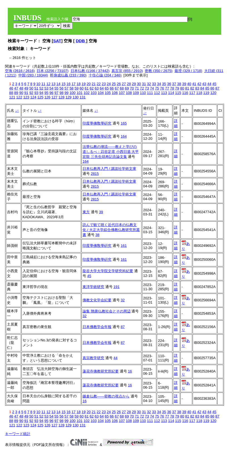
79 (177, 88)
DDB (81, 40)
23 (104, 84)
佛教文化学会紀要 (97, 300)
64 (102, 88)
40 (189, 84)
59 (76, 88)
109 (136, 93)
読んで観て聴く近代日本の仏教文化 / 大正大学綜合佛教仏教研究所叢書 (111, 230)
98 (61, 93)
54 (51, 88)
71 (137, 88)
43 (204, 84)
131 (82, 97)
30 (139, 84)
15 (63, 84)
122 (19, 97)
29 (134, 84)
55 (56, 88)
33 (154, 84)
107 (122, 93)
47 (16, 88)
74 (152, 88)
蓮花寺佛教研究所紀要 (101, 371)
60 (81, 88)
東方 (86, 212)
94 (41, 93)
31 (144, 84)
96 (51, 93)
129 (69, 97)
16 (68, 84)
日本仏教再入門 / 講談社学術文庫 (109, 169)
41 (194, 84)
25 (114, 84)
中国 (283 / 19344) (33, 75)
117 (192, 93)
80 (182, 88)
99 (66, 93)
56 (61, 88)
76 (162, 88)
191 (116, 287)
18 (78, 84)
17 (73, 84)
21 (94, 84)
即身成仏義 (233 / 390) (68, 75)
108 (129, 93)
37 (174, 84)
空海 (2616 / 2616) (20, 71)
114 (171, 93)
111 (150, 93)
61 (86, 88)
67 (117, 88)
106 (115, 93)
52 (41, 88)
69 (127, 88)
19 (84, 84)
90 (21, 93)
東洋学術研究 (93, 287)
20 (89, 84)
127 (54, 97)
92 (31, 93)
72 (142, 88)
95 (46, 93)
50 (31, 88)
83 (197, 88)
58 (71, 88)
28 (129, 84)
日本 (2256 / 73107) (52, 71)
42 (199, 84)
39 (184, 84)
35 (164, 84)
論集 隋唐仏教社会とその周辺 (107, 311)
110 (143, 93)
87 (217, 88)
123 (26, 97)
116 (185, 93)
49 (26, 88)
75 (157, 88)
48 (21, 88)
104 (101, 93)
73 (147, 88)
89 (16, 93)
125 (40, 97)
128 (61, 97)
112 (157, 93)
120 (213, 93)
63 (97, 88)
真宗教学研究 (93, 358)
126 (47, 97)
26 (119, 84)
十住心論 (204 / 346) (105, 75)
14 (58, 84)
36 (169, 84)
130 (76, 97)
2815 (95, 174)
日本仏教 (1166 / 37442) (90, 71)
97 (56, 93)
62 (92, 88)
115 (178, 93)
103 (94, 93)
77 (167, 88)
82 (192, 88)
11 (43, 84)
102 (87, 93)
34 (159, 84)
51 (36, 88)
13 (53, 84)
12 (48, 84)
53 (46, 88)
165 (124, 123)
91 (26, 93)
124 (33, 97)
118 (199, 93)
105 (108, 93)
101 (79, 93)
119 (206, 93)
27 (124, 84)
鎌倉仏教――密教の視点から (106, 396)
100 (72, 93)
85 (207, 88)
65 (107, 88)
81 (187, 88)
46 (11, 88)
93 (36, 93)
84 (202, 88)
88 (11, 93)
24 (109, 84)
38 (179, 84)
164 (124, 136)
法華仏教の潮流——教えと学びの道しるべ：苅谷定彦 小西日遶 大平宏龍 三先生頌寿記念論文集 (111, 152)
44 (209, 84)
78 (172, 88)
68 (122, 88)
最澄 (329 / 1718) (188, 71)
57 (66, 88)
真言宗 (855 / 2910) (127, 71)
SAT (57, 40)
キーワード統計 (17, 434)
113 (164, 93)
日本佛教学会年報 (97, 327)
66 (112, 88)
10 (38, 84)
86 (212, 88)
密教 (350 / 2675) (159, 71)
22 (99, 84)
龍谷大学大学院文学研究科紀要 (108, 271)
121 (12, 97)
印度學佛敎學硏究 (97, 123)
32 (149, 84)
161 (124, 246)
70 (132, 88)
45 (214, 84)
